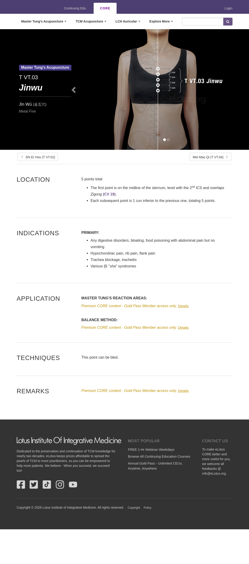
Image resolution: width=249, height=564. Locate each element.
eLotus (33, 8)
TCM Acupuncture (91, 21)
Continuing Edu (75, 8)
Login (228, 8)
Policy (147, 507)
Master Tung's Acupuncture (44, 21)
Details (183, 306)
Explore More (161, 21)
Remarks (33, 391)
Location (33, 179)
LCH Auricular (127, 21)
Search (227, 22)
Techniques (38, 357)
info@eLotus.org (214, 473)
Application (38, 298)
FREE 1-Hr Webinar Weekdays (151, 449)
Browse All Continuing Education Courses (159, 456)
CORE (105, 8)
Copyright (134, 507)
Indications (38, 233)
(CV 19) (109, 194)
